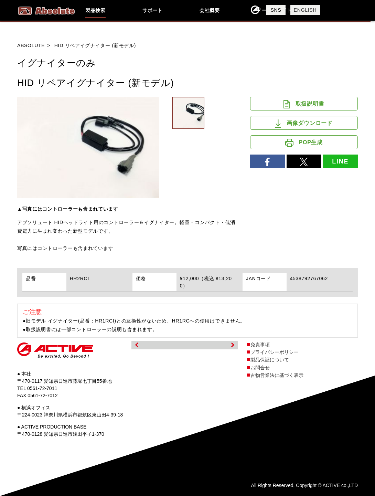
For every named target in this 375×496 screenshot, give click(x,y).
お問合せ (260, 367)
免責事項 (260, 344)
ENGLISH (305, 10)
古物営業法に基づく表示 (276, 375)
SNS (276, 10)
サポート (152, 10)
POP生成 (304, 143)
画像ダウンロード (304, 123)
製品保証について (269, 359)
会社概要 (210, 10)
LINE (340, 161)
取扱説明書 (303, 104)
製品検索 (95, 10)
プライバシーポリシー (274, 352)
